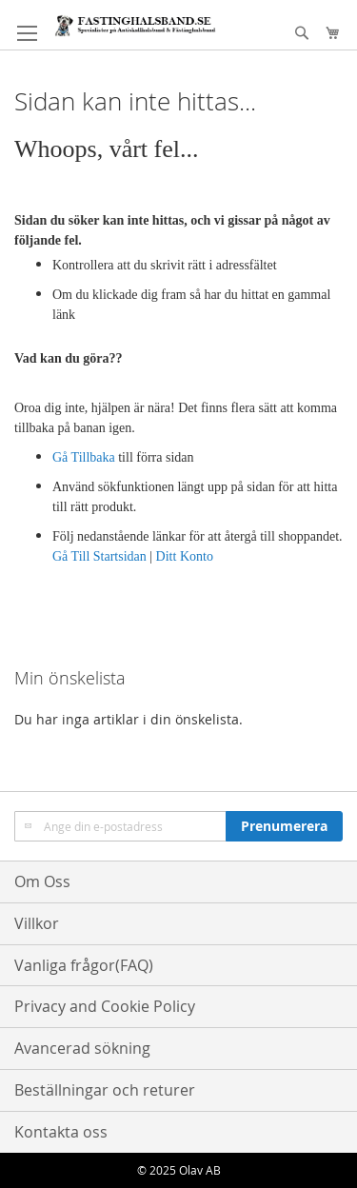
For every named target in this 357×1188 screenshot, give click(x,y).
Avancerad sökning (82, 1048)
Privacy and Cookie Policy (104, 1006)
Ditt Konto (184, 556)
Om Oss (42, 881)
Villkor (36, 923)
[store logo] (134, 25)
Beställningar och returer (104, 1089)
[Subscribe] (284, 826)
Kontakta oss (61, 1131)
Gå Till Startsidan (99, 556)
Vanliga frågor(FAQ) (83, 965)
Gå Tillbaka (83, 457)
